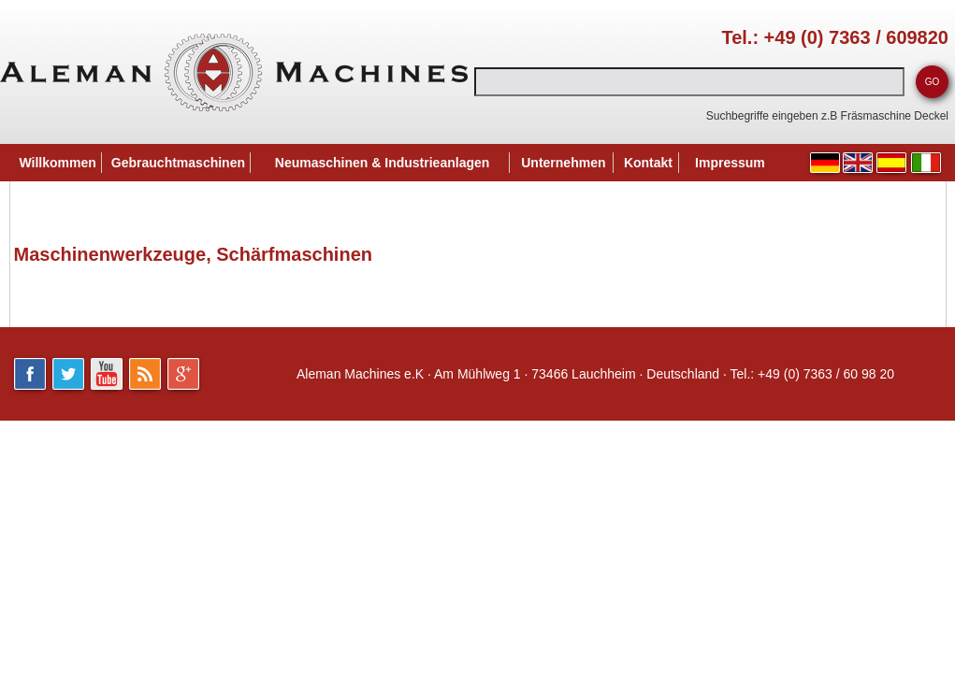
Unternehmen (563, 162)
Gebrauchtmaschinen (178, 162)
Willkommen (58, 162)
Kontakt (648, 162)
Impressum (730, 162)
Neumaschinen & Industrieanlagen (382, 162)
